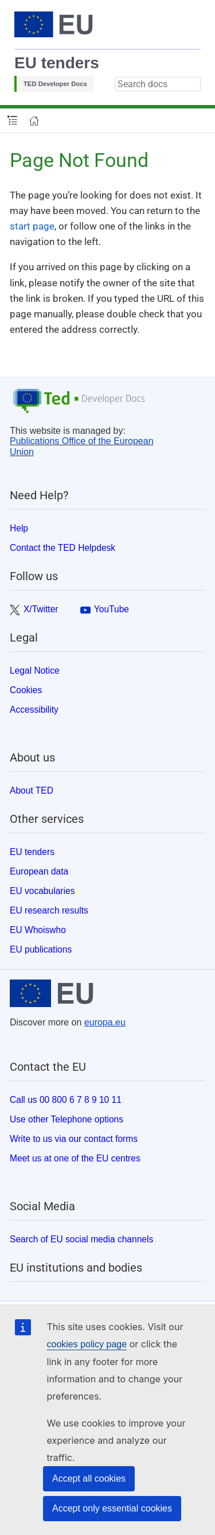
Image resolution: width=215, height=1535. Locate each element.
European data (39, 871)
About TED (31, 790)
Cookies (26, 690)
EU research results (49, 910)
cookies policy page (87, 1344)
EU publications (41, 949)
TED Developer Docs (55, 83)
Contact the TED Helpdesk (62, 548)
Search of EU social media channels (81, 1239)
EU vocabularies (42, 891)
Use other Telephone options (66, 1119)
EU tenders (56, 63)
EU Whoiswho (38, 930)
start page (32, 226)
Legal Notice (35, 670)
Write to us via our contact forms (74, 1139)
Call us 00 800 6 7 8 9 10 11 (66, 1100)
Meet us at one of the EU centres (75, 1158)
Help (19, 528)
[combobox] (158, 84)
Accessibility (34, 709)
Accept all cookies (89, 1478)
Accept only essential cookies (112, 1508)
